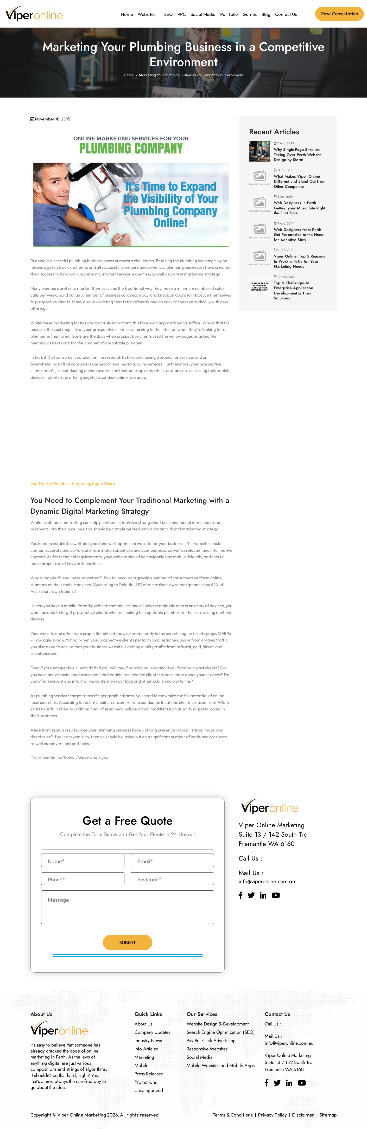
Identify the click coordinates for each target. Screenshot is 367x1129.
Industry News (148, 1040)
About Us (143, 1024)
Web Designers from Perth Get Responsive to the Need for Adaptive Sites (299, 235)
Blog (265, 14)
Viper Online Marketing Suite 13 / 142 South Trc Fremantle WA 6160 (288, 1062)
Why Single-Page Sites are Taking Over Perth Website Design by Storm (297, 155)
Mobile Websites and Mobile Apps (221, 1065)
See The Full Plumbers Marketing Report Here (72, 483)
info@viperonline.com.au (267, 881)
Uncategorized (149, 1090)
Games (250, 14)
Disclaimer (303, 1115)
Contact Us (286, 14)
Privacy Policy (272, 1115)
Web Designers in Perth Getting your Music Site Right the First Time (299, 208)
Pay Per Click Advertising (211, 1040)
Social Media (203, 14)
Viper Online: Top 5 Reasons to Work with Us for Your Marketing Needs (299, 261)
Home (127, 14)
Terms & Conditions (233, 1115)
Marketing (144, 1057)
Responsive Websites (207, 1048)
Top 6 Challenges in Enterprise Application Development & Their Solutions (293, 290)
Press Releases (149, 1073)
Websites (146, 14)
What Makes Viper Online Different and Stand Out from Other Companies (299, 181)
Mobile (141, 1065)
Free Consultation (339, 14)
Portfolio (229, 14)
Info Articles (146, 1048)
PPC (182, 14)
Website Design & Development (218, 1024)
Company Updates (152, 1032)
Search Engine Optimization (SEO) (221, 1032)
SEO (168, 14)
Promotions (146, 1082)
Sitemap (328, 1115)
